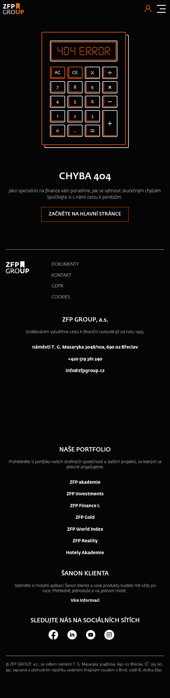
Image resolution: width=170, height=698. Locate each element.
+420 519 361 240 (85, 359)
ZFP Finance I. (85, 506)
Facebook (53, 634)
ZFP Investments (85, 494)
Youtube (90, 634)
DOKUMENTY (65, 264)
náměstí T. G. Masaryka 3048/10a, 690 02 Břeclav (85, 347)
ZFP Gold (85, 517)
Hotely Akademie (85, 553)
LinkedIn (71, 634)
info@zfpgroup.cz (85, 371)
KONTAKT (61, 275)
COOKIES (60, 297)
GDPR (57, 286)
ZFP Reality (85, 541)
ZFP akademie (85, 482)
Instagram (109, 634)
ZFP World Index (85, 529)
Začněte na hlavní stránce (85, 214)
